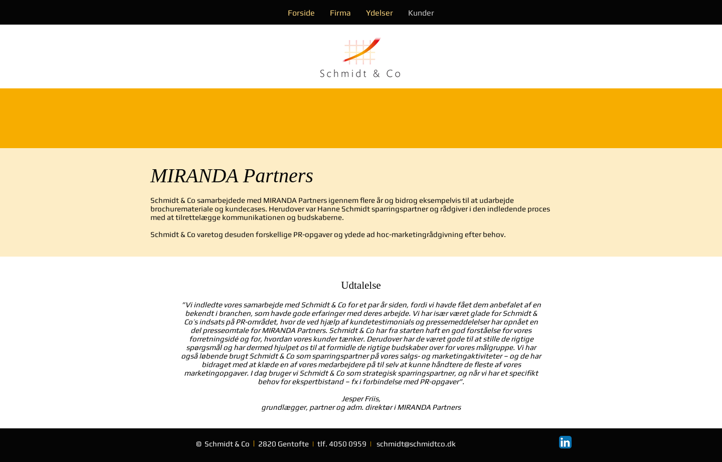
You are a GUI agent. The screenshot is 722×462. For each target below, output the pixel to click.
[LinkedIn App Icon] (565, 442)
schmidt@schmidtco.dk (416, 443)
